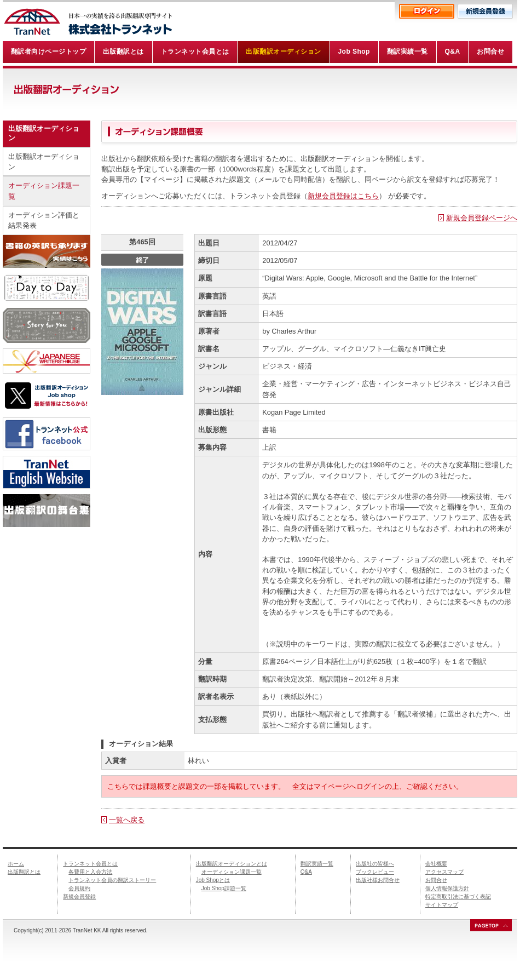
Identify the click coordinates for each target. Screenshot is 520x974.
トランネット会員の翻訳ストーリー (112, 880)
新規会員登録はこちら (343, 196)
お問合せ (436, 880)
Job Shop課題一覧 (223, 888)
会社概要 (436, 864)
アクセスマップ (444, 872)
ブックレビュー (375, 872)
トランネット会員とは (90, 864)
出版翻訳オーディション (43, 161)
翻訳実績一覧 (317, 864)
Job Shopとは (213, 880)
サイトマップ (441, 905)
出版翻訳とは (24, 872)
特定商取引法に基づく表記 (458, 896)
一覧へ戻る (127, 820)
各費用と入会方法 (90, 872)
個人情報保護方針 (447, 888)
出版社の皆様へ (375, 864)
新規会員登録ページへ (481, 218)
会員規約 (79, 888)
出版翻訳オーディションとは (231, 864)
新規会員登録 (79, 896)
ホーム (16, 864)
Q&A (306, 872)
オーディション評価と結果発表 (43, 220)
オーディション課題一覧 (43, 190)
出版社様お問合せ (378, 880)
